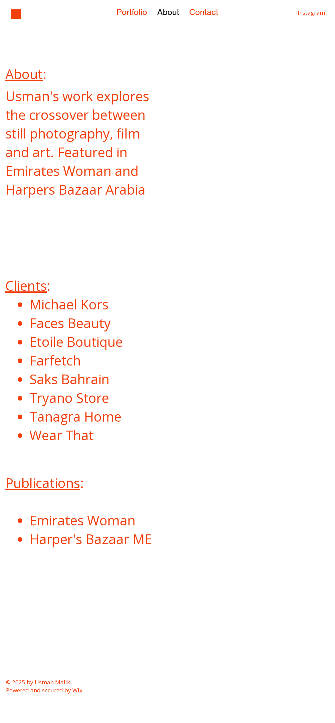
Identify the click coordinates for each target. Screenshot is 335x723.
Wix (77, 690)
